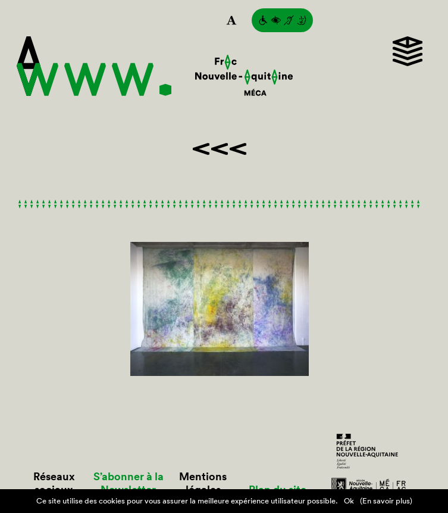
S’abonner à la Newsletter (128, 483)
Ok (349, 501)
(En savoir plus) (386, 501)
